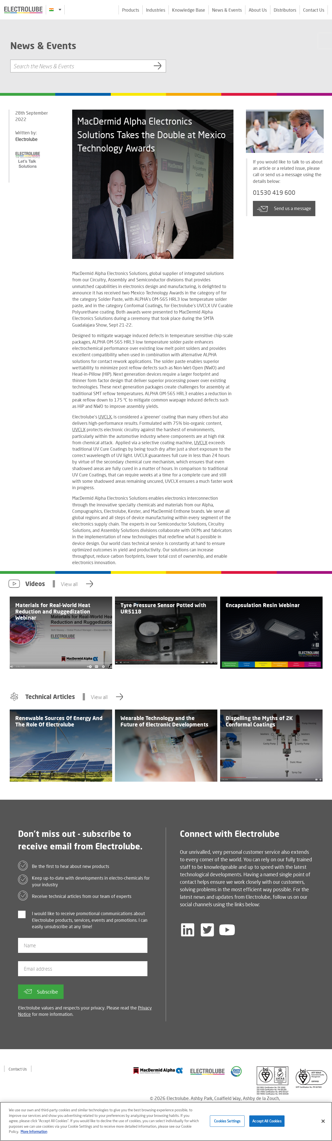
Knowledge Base (188, 9)
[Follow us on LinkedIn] (187, 930)
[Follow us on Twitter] (207, 930)
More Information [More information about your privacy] (34, 1134)
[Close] (323, 1123)
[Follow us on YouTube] (227, 930)
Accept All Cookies (266, 1123)
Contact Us (313, 9)
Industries (155, 9)
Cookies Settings (227, 1123)
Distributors (285, 9)
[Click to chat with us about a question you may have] (325, 41)
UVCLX (105, 416)
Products (130, 9)
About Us (258, 9)
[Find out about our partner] (158, 1071)
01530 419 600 (274, 192)
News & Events (227, 9)
